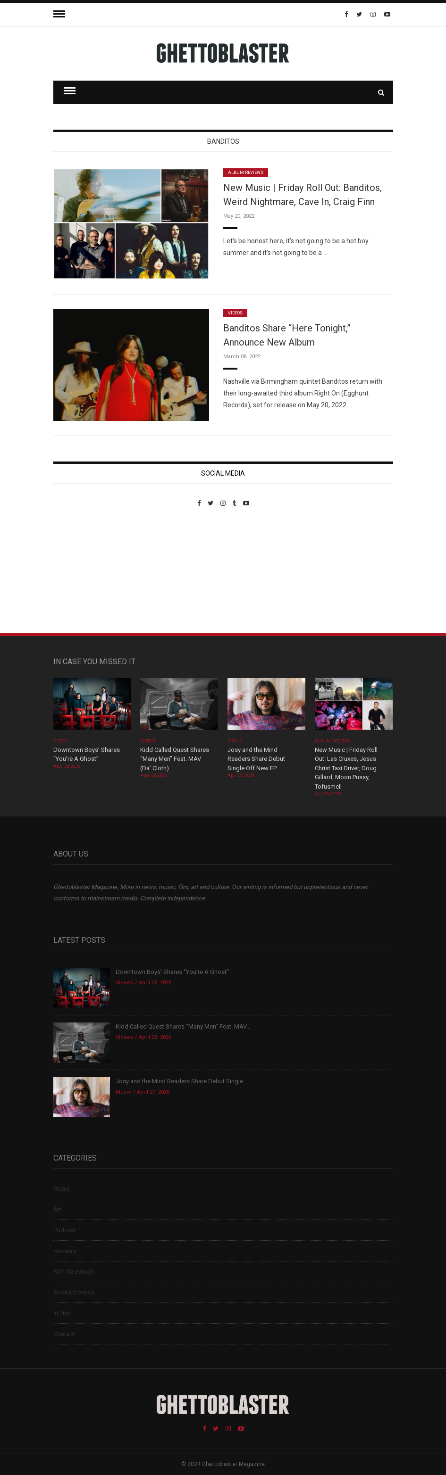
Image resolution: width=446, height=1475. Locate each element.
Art (57, 1209)
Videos (235, 313)
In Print (62, 1313)
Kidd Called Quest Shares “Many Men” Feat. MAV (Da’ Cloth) (174, 759)
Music (234, 741)
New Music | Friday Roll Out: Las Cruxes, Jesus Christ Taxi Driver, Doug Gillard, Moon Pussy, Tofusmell (346, 768)
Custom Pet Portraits (81, 571)
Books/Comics (73, 1292)
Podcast (64, 1230)
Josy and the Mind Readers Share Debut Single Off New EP (256, 759)
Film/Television (73, 1271)
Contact (64, 1333)
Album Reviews (246, 172)
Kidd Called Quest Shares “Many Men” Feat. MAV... (183, 1026)
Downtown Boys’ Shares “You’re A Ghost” (173, 971)
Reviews (64, 1250)
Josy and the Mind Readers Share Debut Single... (181, 1081)
